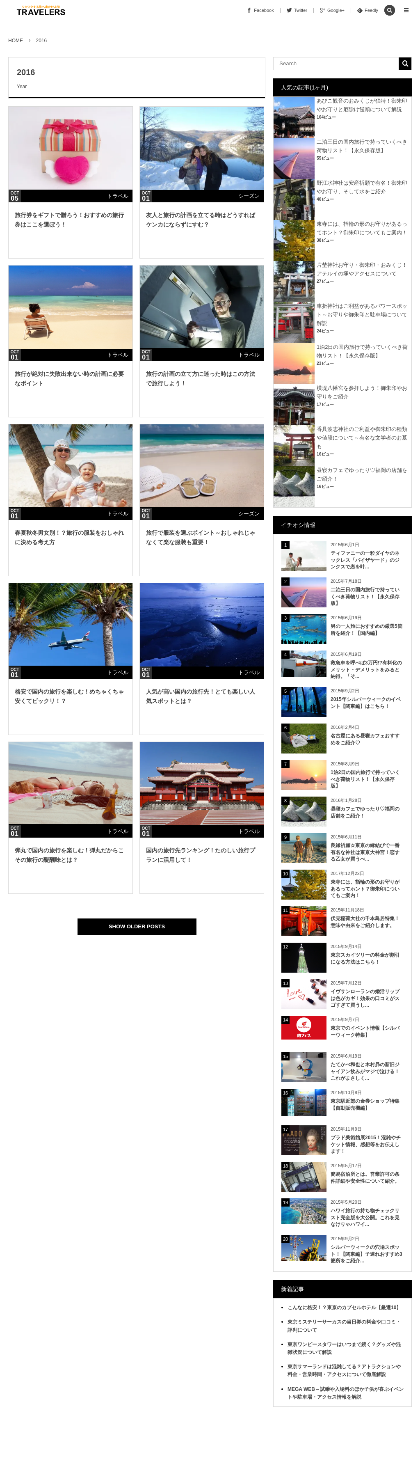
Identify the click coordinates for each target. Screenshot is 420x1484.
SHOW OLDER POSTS (137, 926)
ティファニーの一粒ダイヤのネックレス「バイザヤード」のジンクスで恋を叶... (365, 560)
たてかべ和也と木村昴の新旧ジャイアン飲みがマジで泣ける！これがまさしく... (365, 1071)
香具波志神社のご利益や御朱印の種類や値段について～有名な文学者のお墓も (362, 437)
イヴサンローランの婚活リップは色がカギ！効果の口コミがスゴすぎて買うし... (365, 998)
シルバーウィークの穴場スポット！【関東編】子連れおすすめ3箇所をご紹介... (366, 1254)
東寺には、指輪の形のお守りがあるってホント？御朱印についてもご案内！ (365, 889)
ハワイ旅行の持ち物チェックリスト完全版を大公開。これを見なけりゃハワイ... (365, 1218)
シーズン (249, 196)
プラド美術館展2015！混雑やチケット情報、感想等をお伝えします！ (366, 1144)
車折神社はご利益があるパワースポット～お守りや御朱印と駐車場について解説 (362, 314)
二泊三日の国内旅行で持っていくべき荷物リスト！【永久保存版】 (365, 597)
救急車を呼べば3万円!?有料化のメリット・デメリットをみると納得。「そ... (366, 670)
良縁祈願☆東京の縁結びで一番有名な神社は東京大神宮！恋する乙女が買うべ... (365, 852)
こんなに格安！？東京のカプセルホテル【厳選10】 (344, 1307)
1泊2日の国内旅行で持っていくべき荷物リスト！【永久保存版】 (365, 779)
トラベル (117, 196)
